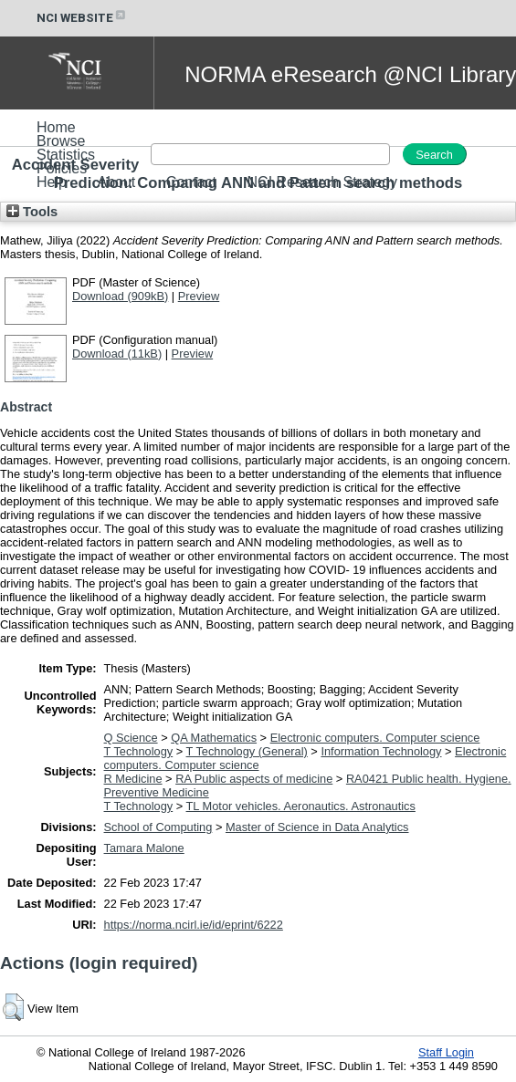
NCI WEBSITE (82, 18)
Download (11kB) (117, 353)
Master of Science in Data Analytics (317, 827)
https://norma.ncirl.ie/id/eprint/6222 (193, 924)
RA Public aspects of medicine (253, 778)
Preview (199, 296)
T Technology (139, 751)
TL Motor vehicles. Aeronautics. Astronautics (301, 806)
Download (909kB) (120, 296)
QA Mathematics (214, 737)
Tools (32, 211)
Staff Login (446, 1052)
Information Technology (381, 751)
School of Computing (158, 827)
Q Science (131, 737)
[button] (13, 1007)
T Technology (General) (247, 751)
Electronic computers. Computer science (375, 737)
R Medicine (133, 778)
